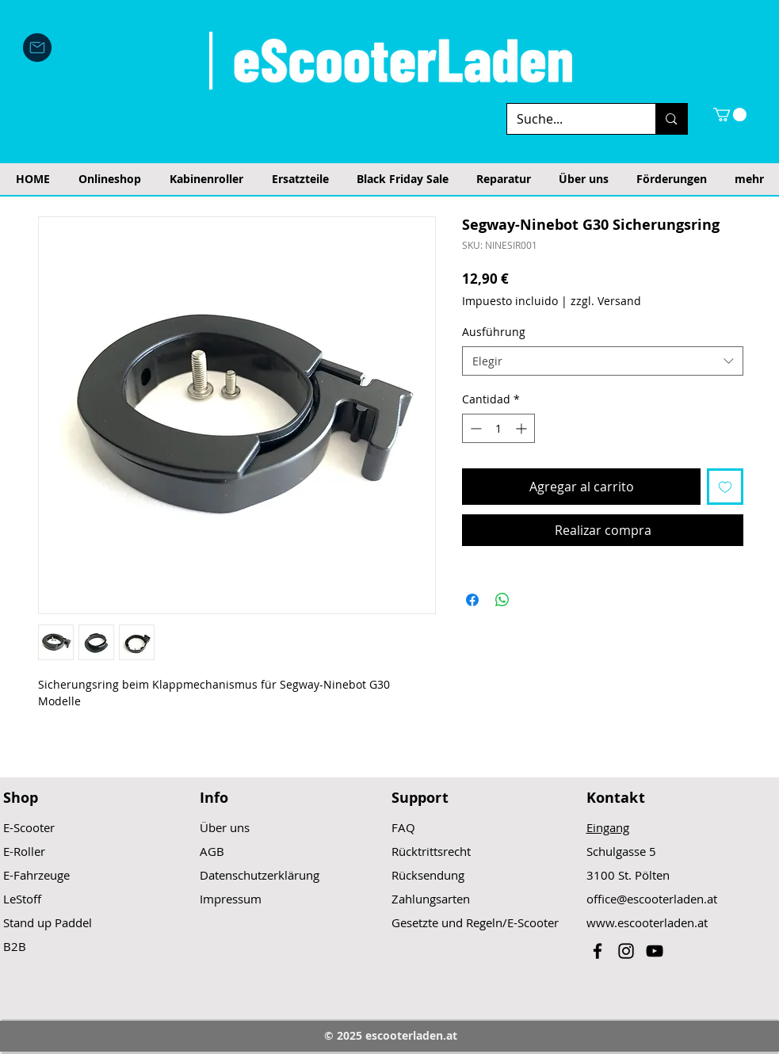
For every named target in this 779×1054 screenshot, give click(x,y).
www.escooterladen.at (647, 922)
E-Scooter (29, 827)
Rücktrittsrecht (431, 851)
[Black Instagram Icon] (626, 951)
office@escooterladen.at (651, 899)
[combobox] (602, 361)
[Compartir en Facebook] (472, 599)
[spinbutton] (498, 428)
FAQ (403, 827)
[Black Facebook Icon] (597, 951)
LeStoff (22, 899)
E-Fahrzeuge (36, 875)
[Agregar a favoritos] (725, 486)
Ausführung (493, 331)
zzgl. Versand (606, 300)
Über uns (225, 827)
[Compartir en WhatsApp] (502, 599)
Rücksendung (427, 875)
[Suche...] (570, 119)
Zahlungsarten (430, 899)
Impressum (231, 899)
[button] (730, 114)
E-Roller (24, 851)
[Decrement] (474, 428)
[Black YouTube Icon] (654, 951)
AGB (212, 851)
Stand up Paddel (47, 922)
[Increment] (523, 428)
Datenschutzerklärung (259, 875)
